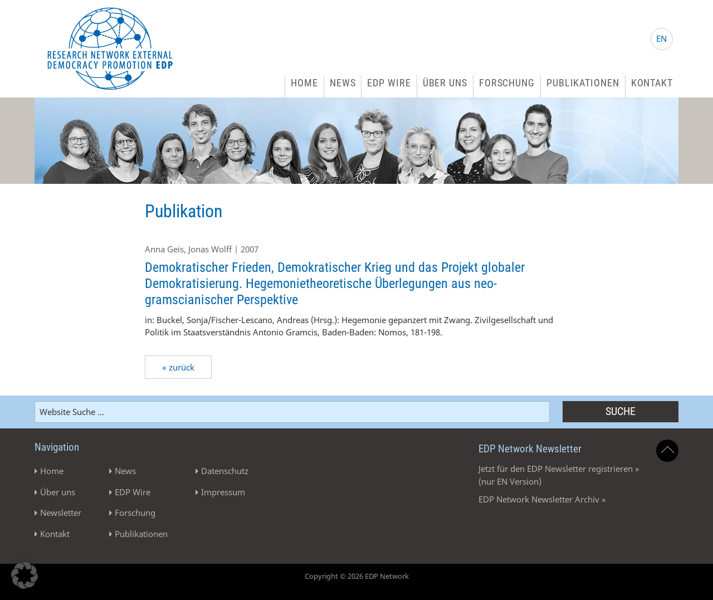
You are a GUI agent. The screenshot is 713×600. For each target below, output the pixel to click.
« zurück (178, 367)
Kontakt (652, 83)
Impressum (223, 491)
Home (304, 83)
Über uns (445, 83)
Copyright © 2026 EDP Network (357, 576)
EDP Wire (389, 83)
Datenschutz (224, 470)
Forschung (507, 83)
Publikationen (582, 83)
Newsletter (60, 512)
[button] (24, 575)
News (343, 83)
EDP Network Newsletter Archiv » (542, 499)
